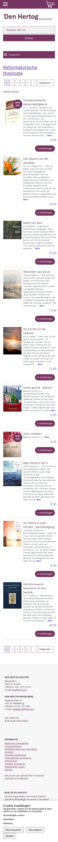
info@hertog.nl (19, 689)
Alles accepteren (13, 830)
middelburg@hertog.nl (23, 709)
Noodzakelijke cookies (14, 815)
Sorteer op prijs (11, 91)
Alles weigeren (35, 830)
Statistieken (8, 819)
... (33, 82)
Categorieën (12, 54)
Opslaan (9, 836)
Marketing (8, 823)
